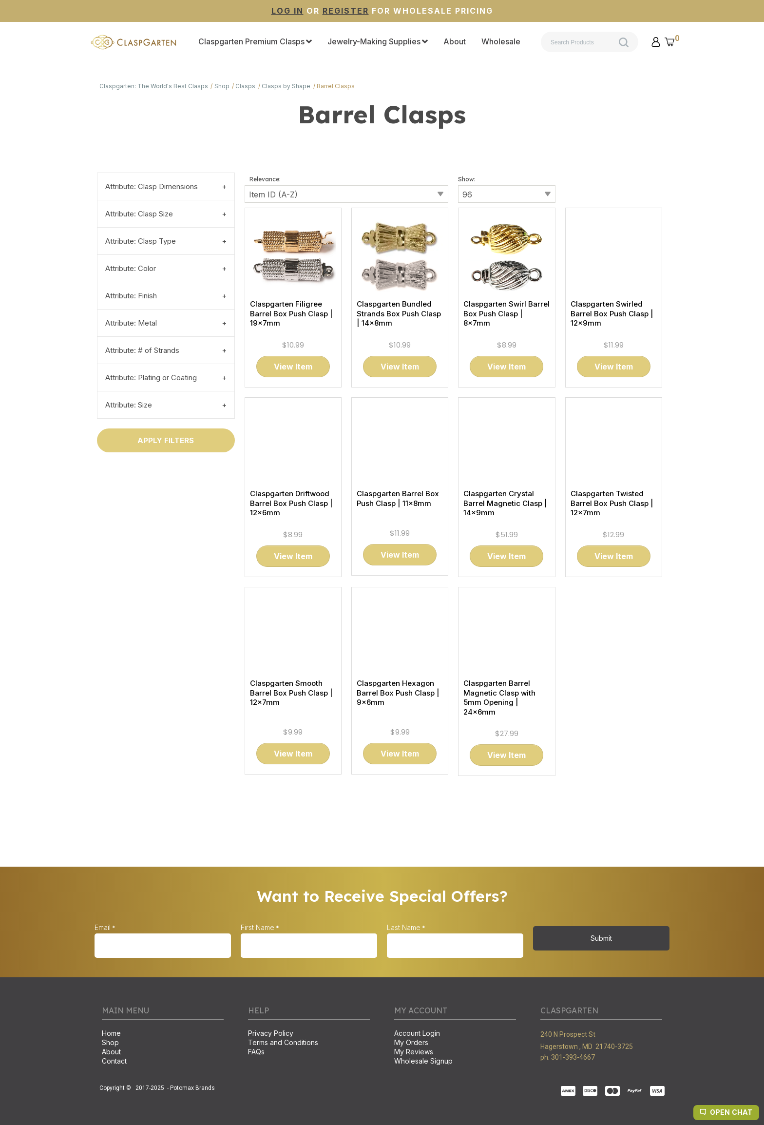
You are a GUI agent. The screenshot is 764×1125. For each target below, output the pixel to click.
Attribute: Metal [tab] (131, 323)
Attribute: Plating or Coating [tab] (151, 377)
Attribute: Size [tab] (128, 404)
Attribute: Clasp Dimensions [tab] (151, 186)
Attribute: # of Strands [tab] (142, 350)
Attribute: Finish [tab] (131, 295)
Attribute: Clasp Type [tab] (140, 241)
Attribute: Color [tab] (130, 268)
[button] (656, 42)
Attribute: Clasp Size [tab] (139, 213)
